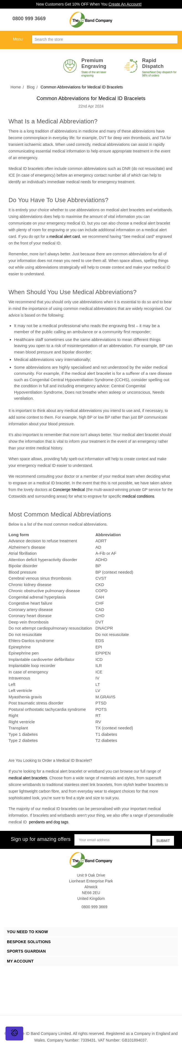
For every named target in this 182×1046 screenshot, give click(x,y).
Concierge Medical (69, 489)
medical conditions (138, 496)
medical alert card (65, 236)
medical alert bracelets (28, 778)
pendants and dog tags (48, 822)
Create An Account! (125, 4)
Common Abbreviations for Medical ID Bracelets (91, 98)
